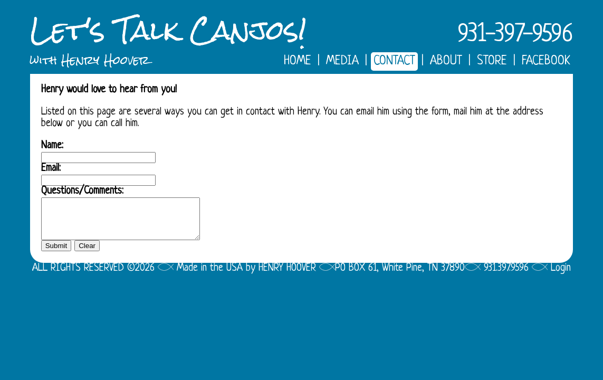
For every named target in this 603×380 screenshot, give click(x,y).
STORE (492, 61)
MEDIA (342, 61)
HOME (297, 61)
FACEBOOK (546, 61)
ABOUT (446, 61)
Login (561, 276)
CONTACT (394, 61)
